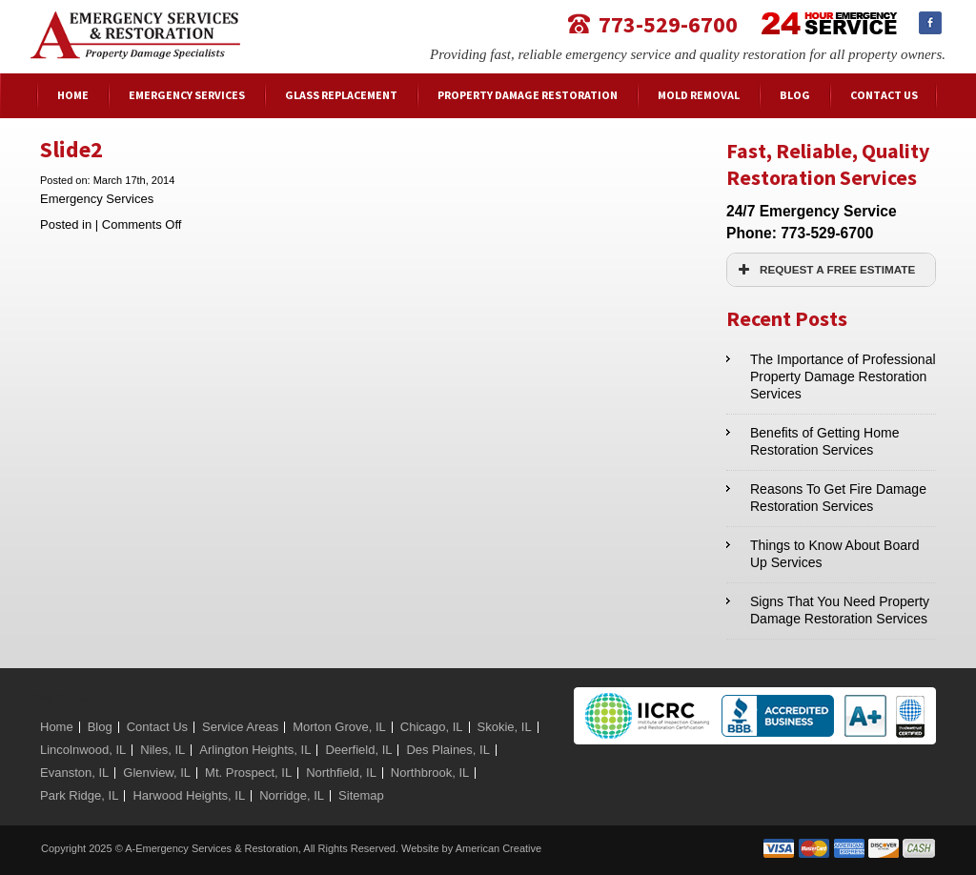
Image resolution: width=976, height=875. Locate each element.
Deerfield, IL (358, 750)
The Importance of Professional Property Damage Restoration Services (843, 376)
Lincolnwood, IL (83, 750)
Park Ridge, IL (79, 795)
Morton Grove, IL (339, 727)
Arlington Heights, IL (255, 750)
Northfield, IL (341, 772)
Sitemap (361, 795)
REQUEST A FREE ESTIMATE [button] (824, 269)
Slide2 (71, 149)
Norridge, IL (291, 795)
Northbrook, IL (430, 772)
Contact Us (157, 727)
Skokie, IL (505, 727)
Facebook (930, 22)
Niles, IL (162, 750)
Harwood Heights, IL (188, 795)
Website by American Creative (471, 848)
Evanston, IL (74, 772)
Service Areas (240, 727)
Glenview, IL (157, 772)
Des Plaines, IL (447, 750)
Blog (100, 727)
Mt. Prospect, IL (248, 772)
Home (56, 727)
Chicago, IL (431, 727)
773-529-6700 (668, 23)
